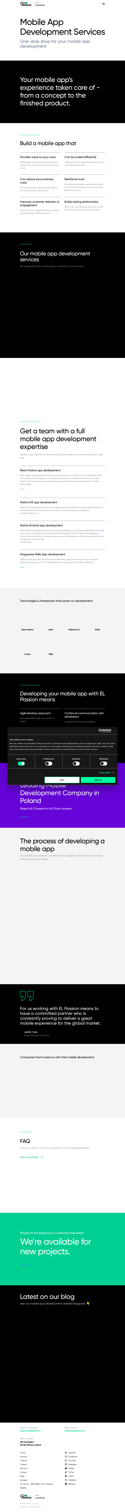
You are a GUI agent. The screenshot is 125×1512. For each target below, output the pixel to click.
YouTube (70, 1460)
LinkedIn (69, 1452)
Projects (23, 1461)
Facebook (70, 1456)
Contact (23, 1472)
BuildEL (23, 1488)
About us (24, 1469)
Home (22, 1453)
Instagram (70, 1464)
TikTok (69, 1472)
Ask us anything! (31, 1157)
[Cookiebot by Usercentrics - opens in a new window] (100, 730)
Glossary (23, 1480)
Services (23, 1457)
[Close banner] (115, 731)
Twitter (69, 1468)
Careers (23, 1465)
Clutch (69, 1476)
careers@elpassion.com (74, 1431)
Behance (70, 1484)
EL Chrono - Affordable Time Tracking (36, 1484)
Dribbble (70, 1480)
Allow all (98, 780)
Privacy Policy (23, 1506)
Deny (62, 780)
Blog (22, 1476)
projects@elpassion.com (30, 1431)
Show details (105, 772)
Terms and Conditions (35, 1506)
